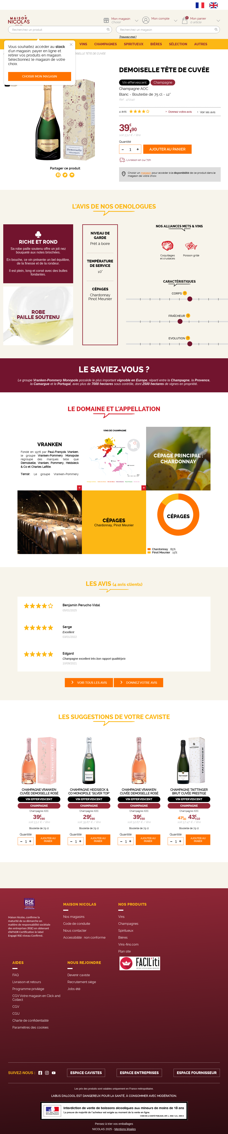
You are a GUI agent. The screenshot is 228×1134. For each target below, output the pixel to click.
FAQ (15, 975)
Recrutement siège (81, 982)
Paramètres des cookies (30, 1027)
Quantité (125, 142)
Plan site (124, 951)
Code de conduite (76, 924)
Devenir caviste (78, 975)
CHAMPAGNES (105, 44)
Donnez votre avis (180, 111)
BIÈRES (156, 44)
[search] (60, 29)
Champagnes (128, 924)
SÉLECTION (178, 44)
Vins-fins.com (128, 944)
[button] (108, 30)
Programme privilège (28, 989)
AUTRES (200, 44)
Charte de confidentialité (30, 1020)
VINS (83, 44)
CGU (16, 1014)
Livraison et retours (26, 982)
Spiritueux (125, 931)
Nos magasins (74, 917)
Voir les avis (207, 112)
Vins (121, 917)
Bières (123, 937)
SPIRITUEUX (133, 44)
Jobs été (73, 989)
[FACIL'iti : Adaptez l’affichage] (139, 994)
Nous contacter (75, 931)
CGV (15, 1007)
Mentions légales (125, 1129)
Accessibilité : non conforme (84, 937)
